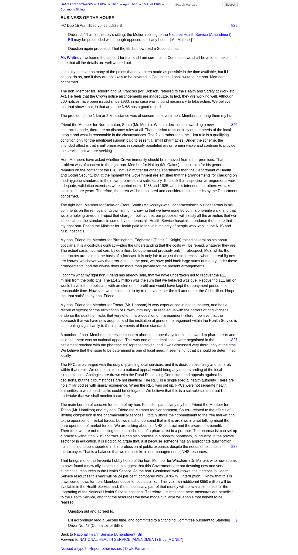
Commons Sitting (73, 9)
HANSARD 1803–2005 (77, 4)
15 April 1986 (152, 4)
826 (234, 125)
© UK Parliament (138, 549)
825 (234, 25)
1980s (102, 4)
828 (234, 447)
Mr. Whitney (71, 58)
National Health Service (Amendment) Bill (108, 534)
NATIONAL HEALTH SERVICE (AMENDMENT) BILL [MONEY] (131, 539)
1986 (115, 4)
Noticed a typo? (73, 549)
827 (234, 340)
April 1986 (130, 4)
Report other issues (105, 549)
